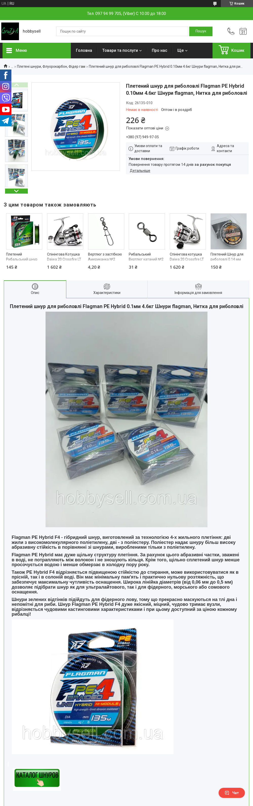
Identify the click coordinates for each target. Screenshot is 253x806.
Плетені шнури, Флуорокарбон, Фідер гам (51, 66)
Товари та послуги (120, 50)
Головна (84, 50)
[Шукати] (201, 31)
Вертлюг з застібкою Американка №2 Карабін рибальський (106, 259)
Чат (232, 793)
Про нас (159, 50)
